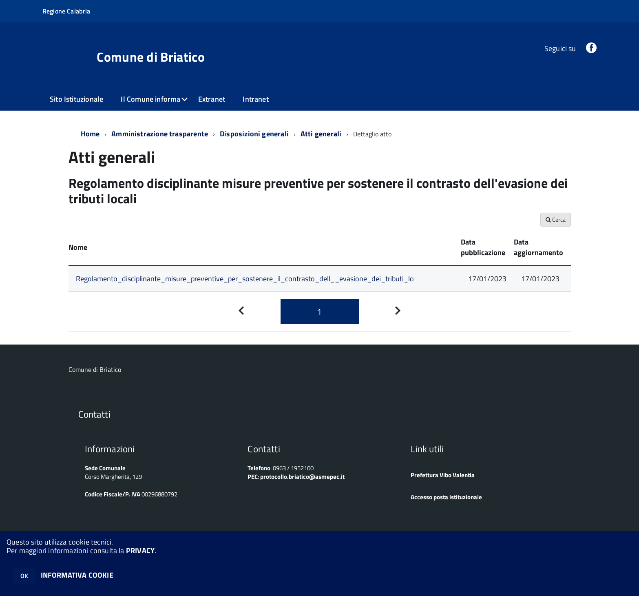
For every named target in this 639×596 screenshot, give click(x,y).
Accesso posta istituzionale (446, 497)
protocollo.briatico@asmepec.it (302, 476)
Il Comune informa (150, 99)
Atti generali (321, 133)
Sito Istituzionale (76, 99)
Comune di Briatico (151, 56)
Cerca (556, 219)
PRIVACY (140, 550)
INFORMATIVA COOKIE (77, 574)
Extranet (211, 99)
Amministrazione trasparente (159, 133)
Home (90, 133)
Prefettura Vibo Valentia (443, 475)
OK (24, 575)
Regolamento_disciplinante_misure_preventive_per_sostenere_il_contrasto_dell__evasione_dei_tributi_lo (245, 278)
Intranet (255, 99)
